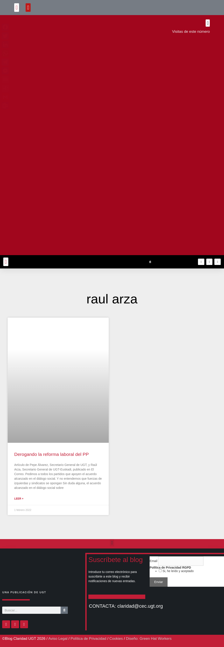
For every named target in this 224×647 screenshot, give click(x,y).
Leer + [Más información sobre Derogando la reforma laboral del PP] (18, 498)
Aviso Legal (58, 639)
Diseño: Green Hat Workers (149, 639)
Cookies (116, 639)
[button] (16, 7)
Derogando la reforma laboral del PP (51, 454)
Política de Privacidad (88, 639)
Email (154, 561)
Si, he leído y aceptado (178, 571)
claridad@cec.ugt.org (140, 606)
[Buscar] (64, 610)
